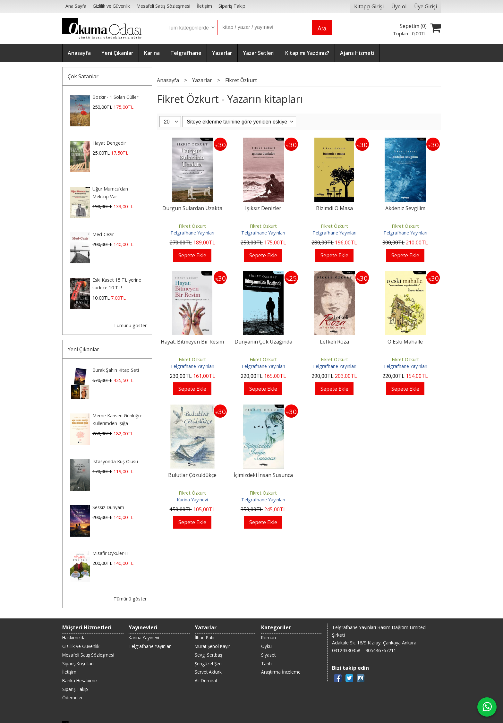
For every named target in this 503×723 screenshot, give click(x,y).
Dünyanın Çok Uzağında (263, 341)
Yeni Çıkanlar (83, 349)
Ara (322, 28)
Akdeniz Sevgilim (405, 208)
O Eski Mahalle (405, 341)
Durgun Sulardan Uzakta (192, 208)
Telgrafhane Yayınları (192, 233)
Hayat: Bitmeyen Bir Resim (192, 341)
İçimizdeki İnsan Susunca (263, 475)
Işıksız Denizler (263, 208)
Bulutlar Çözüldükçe (192, 475)
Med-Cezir (103, 234)
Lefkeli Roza (334, 341)
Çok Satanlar (83, 76)
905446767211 (380, 650)
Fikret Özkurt (192, 226)
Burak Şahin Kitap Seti (115, 370)
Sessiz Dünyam (108, 507)
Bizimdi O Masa (334, 208)
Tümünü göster (130, 325)
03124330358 (346, 650)
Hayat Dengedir (109, 143)
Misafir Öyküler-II (110, 553)
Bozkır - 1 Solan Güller (115, 97)
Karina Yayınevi (192, 500)
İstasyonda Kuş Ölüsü (115, 461)
